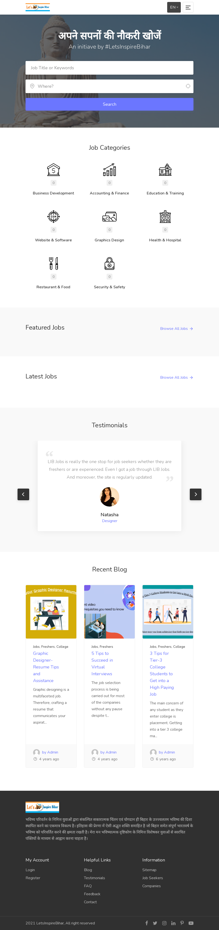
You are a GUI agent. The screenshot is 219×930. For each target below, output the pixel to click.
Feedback (92, 894)
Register (33, 878)
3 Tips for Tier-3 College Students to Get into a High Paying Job (162, 673)
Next (195, 494)
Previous (23, 494)
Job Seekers (152, 878)
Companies (151, 886)
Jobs (36, 646)
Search (109, 104)
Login (30, 870)
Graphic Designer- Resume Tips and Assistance (46, 667)
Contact (90, 902)
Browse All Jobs (174, 328)
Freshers (48, 646)
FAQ (88, 886)
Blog (88, 870)
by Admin (45, 752)
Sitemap (149, 870)
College (62, 646)
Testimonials (94, 878)
